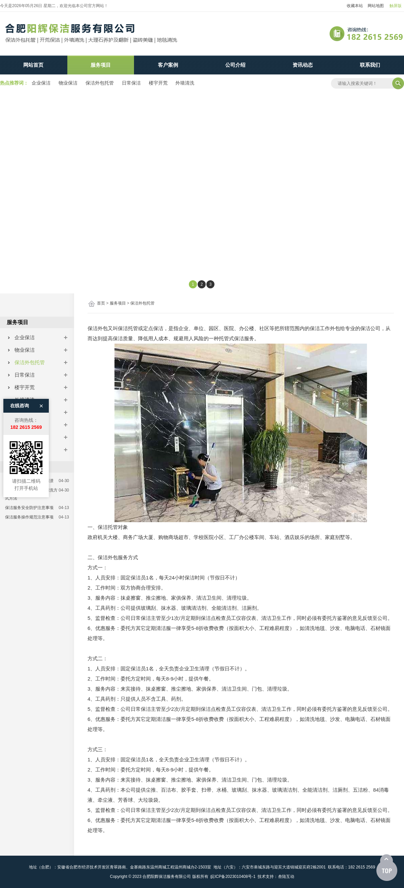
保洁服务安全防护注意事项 (29, 507)
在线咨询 (19, 345)
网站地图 (376, 5)
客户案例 (168, 65)
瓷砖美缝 (22, 449)
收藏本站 (355, 5)
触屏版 (396, 5)
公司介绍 (235, 65)
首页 (101, 303)
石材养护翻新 (27, 437)
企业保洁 (41, 83)
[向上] (386, 867)
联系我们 (370, 65)
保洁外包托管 (100, 83)
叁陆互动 (286, 876)
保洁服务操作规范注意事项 (29, 517)
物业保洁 (68, 83)
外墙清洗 (184, 83)
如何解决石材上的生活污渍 (29, 480)
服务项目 (101, 65)
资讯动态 (303, 65)
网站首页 (33, 65)
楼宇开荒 (158, 83)
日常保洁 (131, 83)
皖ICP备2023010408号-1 (232, 876)
